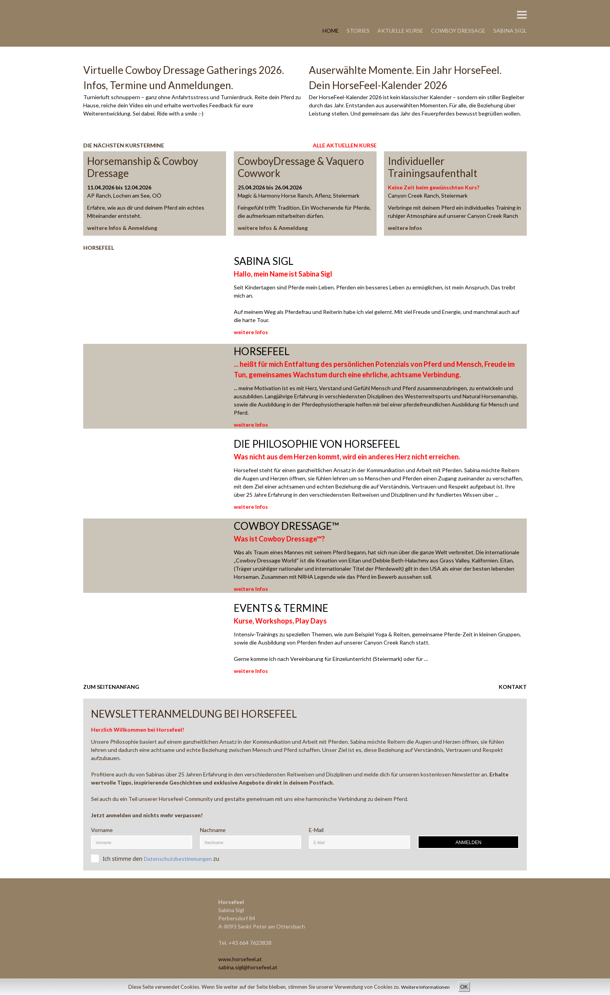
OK (464, 987)
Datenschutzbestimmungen (178, 858)
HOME (331, 30)
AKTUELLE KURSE (400, 30)
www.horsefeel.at (240, 959)
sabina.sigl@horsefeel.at (247, 967)
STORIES (358, 30)
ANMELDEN (469, 842)
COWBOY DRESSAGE (458, 30)
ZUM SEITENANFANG (111, 686)
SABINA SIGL (510, 30)
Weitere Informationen (425, 987)
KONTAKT (513, 686)
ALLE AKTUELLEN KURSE (345, 145)
